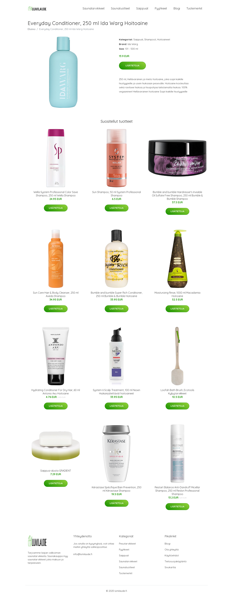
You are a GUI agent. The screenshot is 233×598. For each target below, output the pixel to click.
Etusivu (31, 30)
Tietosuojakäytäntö (176, 563)
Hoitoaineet (163, 41)
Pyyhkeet (161, 9)
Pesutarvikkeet (127, 545)
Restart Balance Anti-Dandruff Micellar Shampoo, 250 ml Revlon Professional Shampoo (177, 492)
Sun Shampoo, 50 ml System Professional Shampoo (116, 195)
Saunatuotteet (120, 9)
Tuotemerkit (194, 9)
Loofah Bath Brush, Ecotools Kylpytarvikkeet (177, 393)
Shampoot (150, 41)
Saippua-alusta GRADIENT (55, 472)
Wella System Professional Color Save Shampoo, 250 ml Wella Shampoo (55, 195)
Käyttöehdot (172, 557)
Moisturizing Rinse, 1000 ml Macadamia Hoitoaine (177, 296)
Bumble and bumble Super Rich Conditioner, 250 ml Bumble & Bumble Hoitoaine (116, 296)
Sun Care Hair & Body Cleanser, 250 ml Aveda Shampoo (55, 296)
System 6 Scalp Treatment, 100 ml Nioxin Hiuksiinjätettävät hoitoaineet (116, 393)
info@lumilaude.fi (82, 555)
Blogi (176, 9)
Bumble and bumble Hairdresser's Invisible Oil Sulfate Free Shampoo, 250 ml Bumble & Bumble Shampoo (177, 197)
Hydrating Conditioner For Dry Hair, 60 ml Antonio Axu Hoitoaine (55, 393)
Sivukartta (170, 568)
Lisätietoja (132, 67)
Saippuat (142, 9)
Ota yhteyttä (172, 551)
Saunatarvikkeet (94, 9)
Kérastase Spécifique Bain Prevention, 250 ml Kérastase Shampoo (116, 490)
